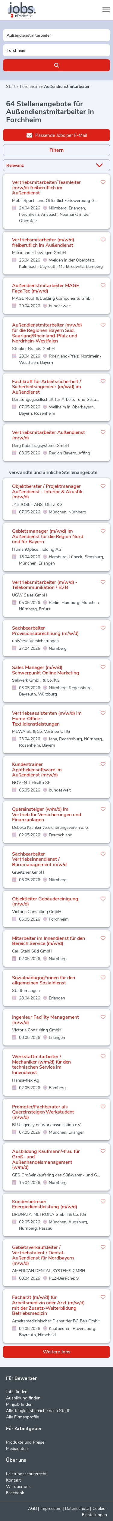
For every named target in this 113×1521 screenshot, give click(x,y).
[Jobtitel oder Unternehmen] (56, 35)
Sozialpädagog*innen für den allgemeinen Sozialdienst (43, 980)
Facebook (15, 1493)
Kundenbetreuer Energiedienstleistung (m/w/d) (44, 1204)
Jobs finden (16, 1392)
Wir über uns (18, 1486)
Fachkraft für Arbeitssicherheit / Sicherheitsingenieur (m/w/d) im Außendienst (46, 386)
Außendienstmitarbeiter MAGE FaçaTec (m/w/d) (45, 288)
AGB (32, 1508)
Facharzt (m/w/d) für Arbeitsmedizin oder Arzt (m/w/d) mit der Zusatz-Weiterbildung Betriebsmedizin (48, 1305)
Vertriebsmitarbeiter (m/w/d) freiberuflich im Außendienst (43, 243)
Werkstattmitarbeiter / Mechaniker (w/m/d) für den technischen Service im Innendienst (41, 1064)
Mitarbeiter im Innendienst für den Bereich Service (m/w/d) (48, 941)
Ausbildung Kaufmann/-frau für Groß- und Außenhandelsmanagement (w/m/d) (46, 1159)
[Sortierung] (49, 165)
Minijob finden (19, 1404)
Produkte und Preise (25, 1442)
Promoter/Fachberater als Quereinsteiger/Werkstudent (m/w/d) (43, 1112)
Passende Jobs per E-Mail (57, 135)
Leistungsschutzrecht (26, 1474)
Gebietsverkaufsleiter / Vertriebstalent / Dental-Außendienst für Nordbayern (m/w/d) (43, 1255)
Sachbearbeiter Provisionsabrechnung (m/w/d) (45, 631)
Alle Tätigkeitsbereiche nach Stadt (37, 1411)
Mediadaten (17, 1448)
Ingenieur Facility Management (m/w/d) (45, 1020)
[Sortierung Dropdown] (101, 165)
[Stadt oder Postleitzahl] (56, 50)
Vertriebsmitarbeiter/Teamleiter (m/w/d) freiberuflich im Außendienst (46, 187)
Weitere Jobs (57, 1352)
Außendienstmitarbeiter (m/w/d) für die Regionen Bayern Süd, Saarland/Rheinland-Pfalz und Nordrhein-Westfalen (47, 333)
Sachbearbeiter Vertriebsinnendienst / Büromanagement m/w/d (39, 859)
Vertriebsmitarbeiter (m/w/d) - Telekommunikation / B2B (44, 585)
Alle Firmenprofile (22, 1417)
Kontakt (13, 1480)
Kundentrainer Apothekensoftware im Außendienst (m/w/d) (37, 769)
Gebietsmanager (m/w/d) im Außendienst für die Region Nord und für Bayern (47, 536)
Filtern (56, 150)
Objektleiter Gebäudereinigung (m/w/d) (45, 902)
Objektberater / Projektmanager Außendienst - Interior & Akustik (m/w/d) (47, 491)
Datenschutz (77, 1508)
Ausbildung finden (23, 1398)
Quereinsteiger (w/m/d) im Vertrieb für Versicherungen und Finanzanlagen (46, 814)
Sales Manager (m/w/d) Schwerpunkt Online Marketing (45, 670)
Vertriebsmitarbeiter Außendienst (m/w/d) (48, 435)
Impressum (50, 1508)
